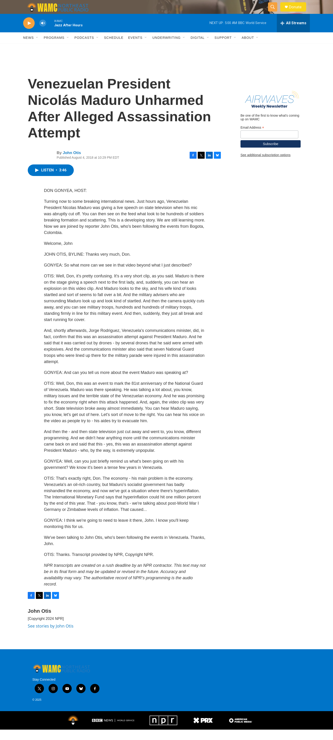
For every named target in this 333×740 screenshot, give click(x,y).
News (28, 48)
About (248, 48)
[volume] (43, 33)
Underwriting (166, 48)
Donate (298, 12)
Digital (197, 48)
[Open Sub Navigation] (37, 48)
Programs (54, 48)
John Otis (72, 163)
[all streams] (293, 33)
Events (135, 48)
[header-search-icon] (274, 12)
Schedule (113, 48)
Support (223, 48)
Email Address (252, 138)
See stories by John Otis (51, 636)
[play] (29, 33)
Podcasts (84, 48)
